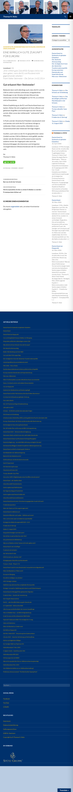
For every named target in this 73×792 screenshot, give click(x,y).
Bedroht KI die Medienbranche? (12, 456)
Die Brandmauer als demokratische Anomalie (15, 459)
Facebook (6, 699)
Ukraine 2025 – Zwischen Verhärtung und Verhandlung (18, 637)
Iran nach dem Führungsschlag (12, 355)
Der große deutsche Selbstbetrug (12, 539)
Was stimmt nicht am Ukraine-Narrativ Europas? (16, 345)
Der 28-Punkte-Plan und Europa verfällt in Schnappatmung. (19, 428)
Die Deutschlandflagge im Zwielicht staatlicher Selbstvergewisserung (22, 445)
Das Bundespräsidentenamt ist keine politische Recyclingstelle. (20, 369)
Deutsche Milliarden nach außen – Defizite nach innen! (18, 515)
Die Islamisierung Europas (10, 466)
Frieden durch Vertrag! (59, 117)
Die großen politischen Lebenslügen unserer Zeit (16, 341)
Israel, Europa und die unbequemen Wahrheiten (16, 616)
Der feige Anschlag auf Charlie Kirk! (13, 491)
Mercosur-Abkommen (59, 76)
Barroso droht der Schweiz (24, 180)
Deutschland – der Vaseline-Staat (12, 480)
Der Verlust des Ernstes (9, 553)
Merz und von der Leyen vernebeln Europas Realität (17, 518)
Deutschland (56, 200)
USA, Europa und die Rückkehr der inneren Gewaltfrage (18, 609)
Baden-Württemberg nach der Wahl (13, 352)
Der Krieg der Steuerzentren (11, 598)
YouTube (6, 703)
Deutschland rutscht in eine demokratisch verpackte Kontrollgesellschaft (23, 567)
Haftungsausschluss (9, 729)
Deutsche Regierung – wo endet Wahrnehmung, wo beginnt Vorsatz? (22, 442)
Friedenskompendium (9, 505)
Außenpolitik (8, 47)
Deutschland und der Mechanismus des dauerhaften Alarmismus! (21, 393)
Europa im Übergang (9, 574)
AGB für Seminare (9, 733)
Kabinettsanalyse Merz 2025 (11, 665)
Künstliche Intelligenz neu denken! (13, 578)
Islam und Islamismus (9, 623)
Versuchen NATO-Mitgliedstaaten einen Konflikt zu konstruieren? (21, 477)
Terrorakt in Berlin (8, 400)
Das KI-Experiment (8, 463)
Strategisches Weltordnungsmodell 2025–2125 (16, 522)
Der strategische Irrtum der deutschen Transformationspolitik (60, 66)
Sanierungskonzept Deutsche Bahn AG (14, 494)
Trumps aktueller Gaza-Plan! (11, 473)
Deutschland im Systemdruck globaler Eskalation (59, 55)
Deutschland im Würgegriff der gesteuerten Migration (18, 592)
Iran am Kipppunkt (8, 386)
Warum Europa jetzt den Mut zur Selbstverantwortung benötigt (21, 661)
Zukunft (21, 168)
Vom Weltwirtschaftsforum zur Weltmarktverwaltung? (18, 668)
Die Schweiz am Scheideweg (11, 414)
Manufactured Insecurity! (10, 470)
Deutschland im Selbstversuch (11, 512)
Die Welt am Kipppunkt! (10, 630)
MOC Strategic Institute (9, 581)
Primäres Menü (70, 16)
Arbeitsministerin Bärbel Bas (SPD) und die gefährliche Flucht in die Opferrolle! (25, 418)
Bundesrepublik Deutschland (24, 47)
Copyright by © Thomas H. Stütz (13, 737)
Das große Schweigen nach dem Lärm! (13, 532)
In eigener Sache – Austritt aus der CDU (14, 651)
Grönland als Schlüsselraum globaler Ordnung (16, 397)
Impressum (7, 721)
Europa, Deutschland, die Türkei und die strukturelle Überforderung (22, 421)
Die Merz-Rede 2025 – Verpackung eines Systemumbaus (19, 633)
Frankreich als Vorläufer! (10, 550)
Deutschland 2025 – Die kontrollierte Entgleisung (17, 432)
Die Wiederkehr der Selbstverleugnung (14, 452)
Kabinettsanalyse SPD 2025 (11, 654)
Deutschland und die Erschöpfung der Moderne (16, 449)
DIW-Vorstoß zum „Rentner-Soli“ (12, 557)
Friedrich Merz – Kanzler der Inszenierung (15, 595)
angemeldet (15, 206)
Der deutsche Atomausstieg (11, 348)
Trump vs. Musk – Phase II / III (11, 564)
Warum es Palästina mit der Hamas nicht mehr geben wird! (19, 543)
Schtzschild (6, 168)
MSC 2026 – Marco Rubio (10, 365)
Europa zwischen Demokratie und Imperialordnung (57, 72)
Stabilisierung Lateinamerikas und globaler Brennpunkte (19, 585)
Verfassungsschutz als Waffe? (11, 658)
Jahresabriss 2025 (8, 407)
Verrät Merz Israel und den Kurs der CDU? (15, 536)
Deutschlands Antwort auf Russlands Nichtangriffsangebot (19, 438)
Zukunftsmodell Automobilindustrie (13, 498)
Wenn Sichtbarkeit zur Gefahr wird (13, 626)
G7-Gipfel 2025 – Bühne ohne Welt (13, 605)
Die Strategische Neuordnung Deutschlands (15, 425)
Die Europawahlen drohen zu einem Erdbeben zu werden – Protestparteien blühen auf (24, 189)
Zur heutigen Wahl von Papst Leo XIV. (13, 644)
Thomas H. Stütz (10, 16)
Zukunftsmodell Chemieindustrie (12, 484)
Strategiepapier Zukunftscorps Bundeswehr (15, 560)
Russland (11, 48)
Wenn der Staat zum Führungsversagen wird (15, 508)
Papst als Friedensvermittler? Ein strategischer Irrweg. (18, 619)
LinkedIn (6, 707)
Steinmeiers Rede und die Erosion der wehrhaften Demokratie (20, 435)
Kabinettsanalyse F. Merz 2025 (11, 647)
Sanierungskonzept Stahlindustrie (12, 487)
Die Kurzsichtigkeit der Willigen (12, 640)
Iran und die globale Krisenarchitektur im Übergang (17, 338)
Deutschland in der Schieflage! (11, 546)
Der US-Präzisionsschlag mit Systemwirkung (15, 404)
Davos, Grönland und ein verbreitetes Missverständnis (18, 383)
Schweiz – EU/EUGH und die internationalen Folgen (17, 411)
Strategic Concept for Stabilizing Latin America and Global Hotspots (22, 588)
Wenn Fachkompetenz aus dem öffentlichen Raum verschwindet (21, 379)
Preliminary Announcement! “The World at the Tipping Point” (20, 672)
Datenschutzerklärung (10, 725)
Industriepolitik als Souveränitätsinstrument (15, 362)
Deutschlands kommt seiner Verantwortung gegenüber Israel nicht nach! (23, 501)
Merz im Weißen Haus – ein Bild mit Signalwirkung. (17, 612)
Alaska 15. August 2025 (9, 529)
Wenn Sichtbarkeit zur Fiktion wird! (13, 571)
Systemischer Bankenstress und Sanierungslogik (16, 390)
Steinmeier (14, 168)
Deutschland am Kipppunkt (11, 334)
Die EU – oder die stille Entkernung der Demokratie (17, 602)
